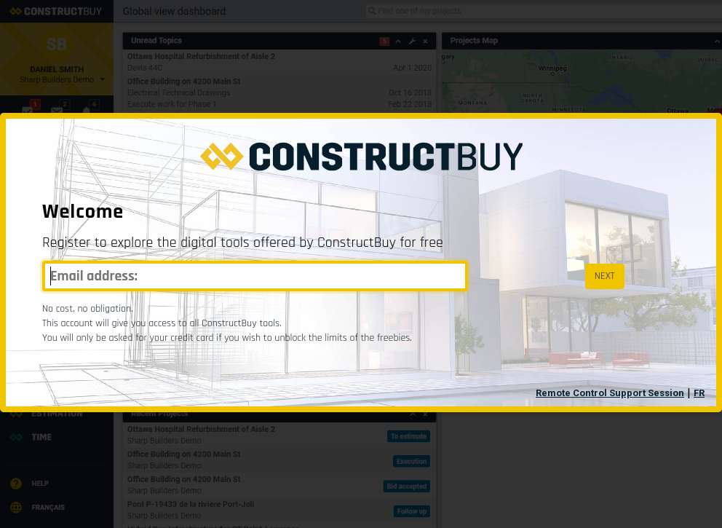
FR (699, 392)
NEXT (605, 276)
